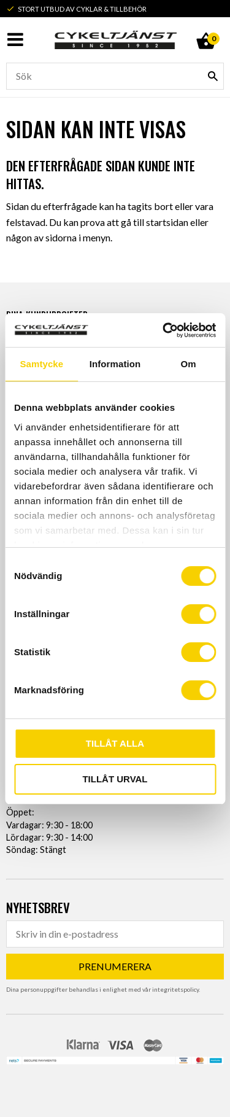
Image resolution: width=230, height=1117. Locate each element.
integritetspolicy (175, 989)
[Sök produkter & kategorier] (115, 76)
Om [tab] (188, 364)
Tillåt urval (114, 779)
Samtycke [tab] (41, 364)
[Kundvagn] (205, 27)
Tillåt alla (115, 743)
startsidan (167, 222)
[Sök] (213, 76)
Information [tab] (115, 364)
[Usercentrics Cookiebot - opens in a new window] (164, 330)
